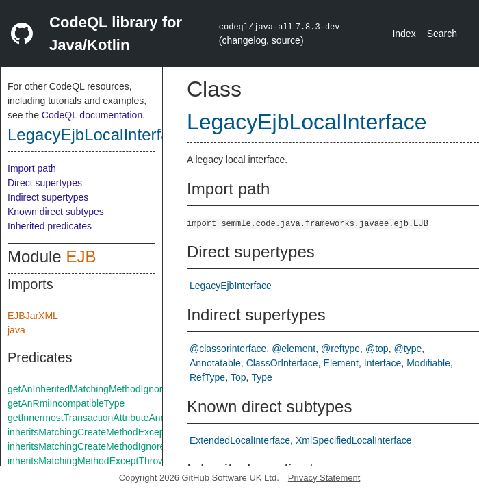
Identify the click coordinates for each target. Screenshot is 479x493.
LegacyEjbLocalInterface (97, 134)
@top (377, 348)
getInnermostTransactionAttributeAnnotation (101, 417)
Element (341, 362)
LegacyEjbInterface (231, 285)
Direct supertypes (45, 182)
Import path (32, 168)
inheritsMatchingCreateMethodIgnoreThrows (102, 446)
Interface (382, 362)
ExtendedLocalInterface (240, 440)
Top (238, 377)
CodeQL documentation (92, 115)
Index (403, 33)
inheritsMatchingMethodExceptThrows (89, 460)
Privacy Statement (324, 477)
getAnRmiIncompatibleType (66, 403)
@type (408, 348)
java (16, 330)
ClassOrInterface (282, 362)
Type (262, 377)
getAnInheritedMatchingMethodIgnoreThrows (103, 388)
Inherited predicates (50, 225)
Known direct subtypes (56, 211)
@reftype (340, 348)
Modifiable (428, 362)
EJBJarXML (33, 315)
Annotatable (215, 362)
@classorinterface (228, 348)
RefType (207, 377)
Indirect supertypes (48, 197)
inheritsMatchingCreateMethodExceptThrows (103, 432)
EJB (81, 256)
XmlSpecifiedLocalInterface (354, 440)
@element (293, 348)
